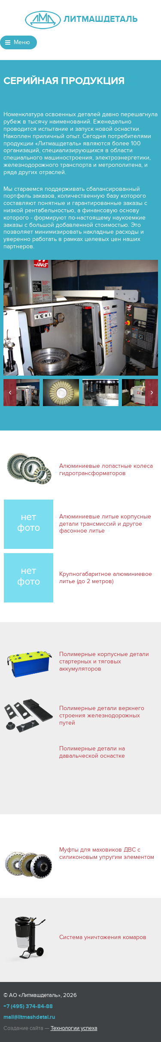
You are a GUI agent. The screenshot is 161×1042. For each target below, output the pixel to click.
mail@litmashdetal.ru (29, 1017)
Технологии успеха (74, 1028)
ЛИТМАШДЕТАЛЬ (100, 19)
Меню (22, 42)
